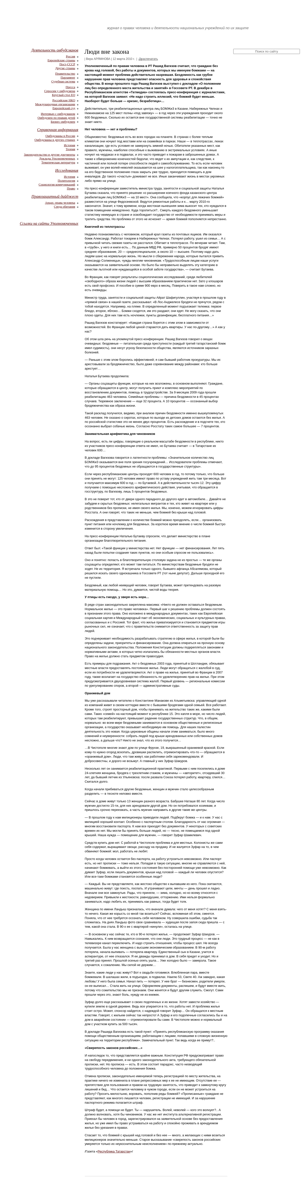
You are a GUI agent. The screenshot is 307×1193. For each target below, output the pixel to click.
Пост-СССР (67, 64)
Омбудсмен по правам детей (56, 118)
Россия (70, 56)
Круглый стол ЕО (63, 95)
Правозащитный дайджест (54, 196)
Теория (70, 149)
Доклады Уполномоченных (57, 158)
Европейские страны (61, 60)
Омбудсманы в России (60, 136)
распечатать (149, 59)
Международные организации (55, 104)
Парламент (68, 77)
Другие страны (65, 68)
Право (71, 188)
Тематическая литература (58, 162)
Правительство (65, 73)
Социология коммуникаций (57, 184)
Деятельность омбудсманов (54, 50)
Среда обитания (64, 206)
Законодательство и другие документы (49, 154)
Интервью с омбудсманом (58, 114)
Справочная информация (57, 130)
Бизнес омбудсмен (63, 121)
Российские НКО (63, 100)
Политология (66, 180)
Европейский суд (63, 108)
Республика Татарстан (114, 1151)
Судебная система (63, 81)
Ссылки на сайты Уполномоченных (49, 223)
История (69, 145)
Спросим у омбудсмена (59, 91)
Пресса (70, 87)
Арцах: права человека (60, 202)
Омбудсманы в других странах (55, 140)
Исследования (66, 170)
